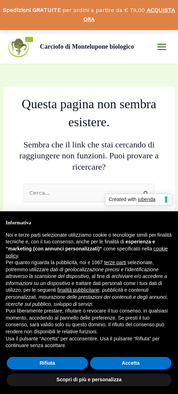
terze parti (115, 262)
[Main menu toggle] (162, 47)
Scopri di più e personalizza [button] (89, 379)
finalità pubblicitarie (78, 290)
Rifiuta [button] (47, 363)
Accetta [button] (131, 363)
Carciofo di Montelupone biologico (87, 46)
